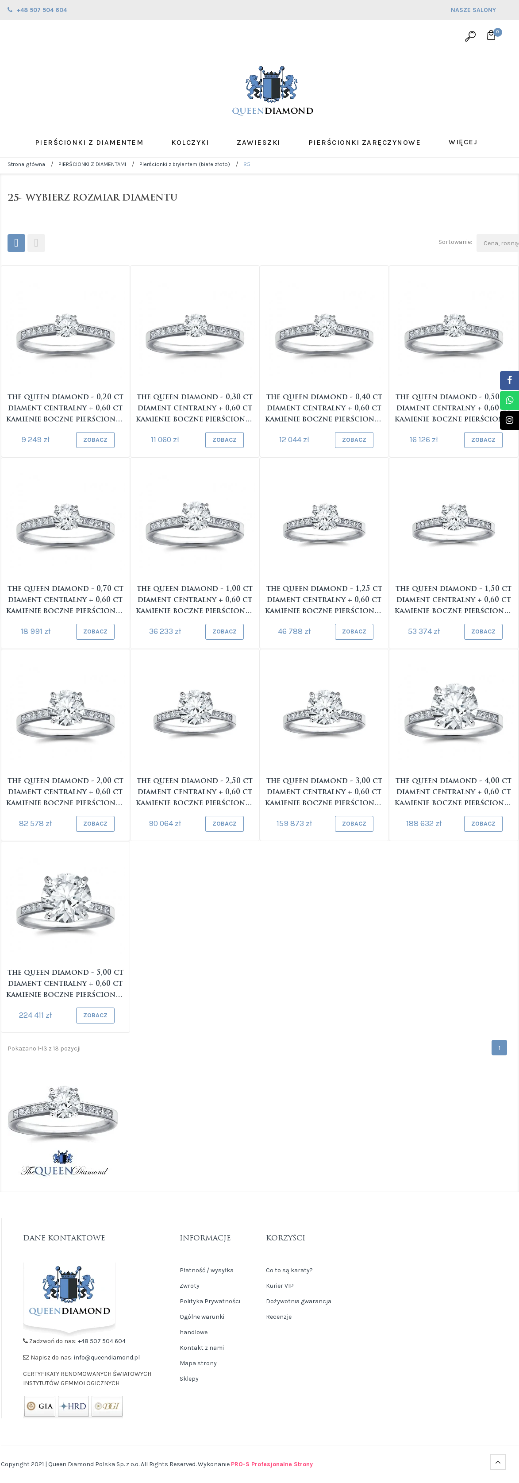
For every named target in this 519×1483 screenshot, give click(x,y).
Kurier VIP (280, 1286)
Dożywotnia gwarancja (298, 1301)
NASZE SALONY (481, 11)
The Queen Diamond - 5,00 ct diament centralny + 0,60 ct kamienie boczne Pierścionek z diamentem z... (65, 985)
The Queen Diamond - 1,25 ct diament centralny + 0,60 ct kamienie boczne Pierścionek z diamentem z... (324, 601)
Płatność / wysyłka (207, 1270)
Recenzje (279, 1317)
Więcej (463, 142)
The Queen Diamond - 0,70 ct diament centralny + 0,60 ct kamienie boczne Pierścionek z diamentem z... (65, 601)
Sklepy (189, 1379)
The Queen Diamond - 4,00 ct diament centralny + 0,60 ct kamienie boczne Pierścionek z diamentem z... (454, 793)
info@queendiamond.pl (107, 1357)
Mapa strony (198, 1363)
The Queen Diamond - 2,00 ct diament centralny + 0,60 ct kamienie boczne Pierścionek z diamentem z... (65, 793)
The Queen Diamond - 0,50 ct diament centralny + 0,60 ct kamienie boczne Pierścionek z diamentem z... (454, 409)
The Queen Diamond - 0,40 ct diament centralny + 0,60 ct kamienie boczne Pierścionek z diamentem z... (324, 409)
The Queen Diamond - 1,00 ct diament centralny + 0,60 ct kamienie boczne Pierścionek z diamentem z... (195, 601)
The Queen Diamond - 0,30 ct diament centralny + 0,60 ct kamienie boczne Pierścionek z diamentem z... (195, 409)
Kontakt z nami (202, 1348)
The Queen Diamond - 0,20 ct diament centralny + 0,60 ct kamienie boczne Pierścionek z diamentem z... (65, 409)
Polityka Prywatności (210, 1301)
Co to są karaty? (289, 1270)
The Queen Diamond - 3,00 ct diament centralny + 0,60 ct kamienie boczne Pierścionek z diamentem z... (324, 793)
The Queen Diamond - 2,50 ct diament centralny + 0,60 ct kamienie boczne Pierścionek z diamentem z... (195, 793)
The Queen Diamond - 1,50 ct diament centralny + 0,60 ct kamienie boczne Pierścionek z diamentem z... (454, 601)
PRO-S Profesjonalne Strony (272, 1464)
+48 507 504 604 (102, 1341)
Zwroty (190, 1286)
